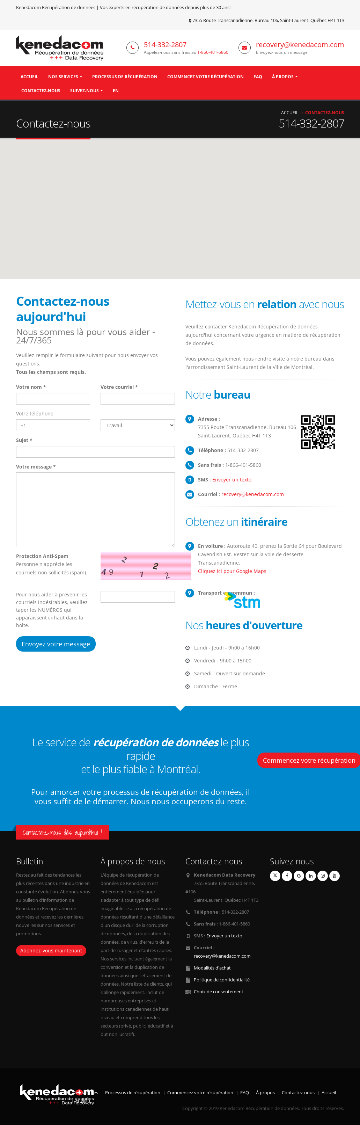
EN (116, 91)
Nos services (85, 1093)
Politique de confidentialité (222, 980)
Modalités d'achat (212, 968)
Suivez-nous (84, 91)
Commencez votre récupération (205, 77)
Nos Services (63, 77)
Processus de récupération (124, 77)
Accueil (29, 77)
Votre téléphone (34, 413)
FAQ (258, 77)
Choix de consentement (218, 992)
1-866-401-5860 (212, 52)
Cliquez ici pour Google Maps (232, 571)
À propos (283, 77)
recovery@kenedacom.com (300, 44)
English (82, 1100)
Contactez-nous (40, 91)
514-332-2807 (165, 44)
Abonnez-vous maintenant (51, 950)
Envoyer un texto (231, 479)
